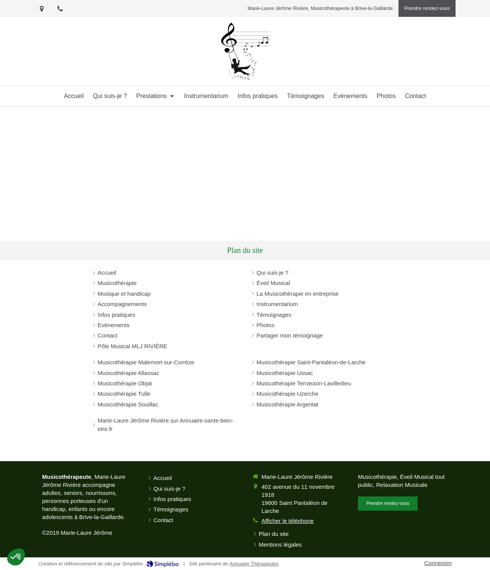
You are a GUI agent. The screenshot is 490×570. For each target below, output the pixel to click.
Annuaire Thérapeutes (254, 564)
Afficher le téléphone (287, 521)
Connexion (438, 563)
